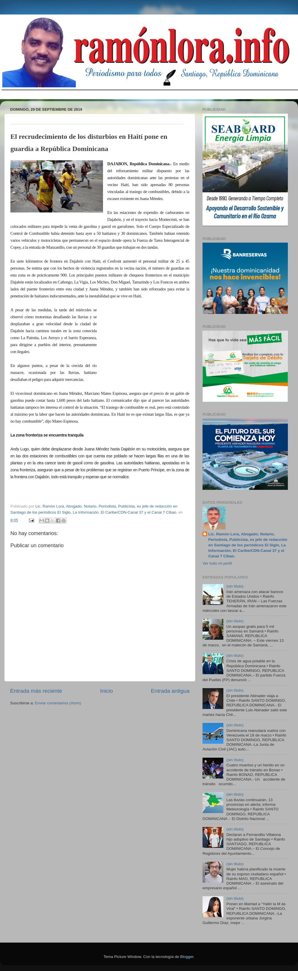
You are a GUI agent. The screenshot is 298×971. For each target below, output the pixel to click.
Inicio (106, 691)
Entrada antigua (170, 691)
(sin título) (234, 586)
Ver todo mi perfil (217, 563)
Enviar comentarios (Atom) (58, 703)
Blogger (187, 956)
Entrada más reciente (36, 691)
